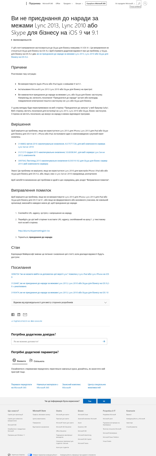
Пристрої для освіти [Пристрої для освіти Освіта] (62, 419)
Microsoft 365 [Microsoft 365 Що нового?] (12, 425)
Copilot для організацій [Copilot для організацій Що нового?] (15, 414)
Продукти (67, 3)
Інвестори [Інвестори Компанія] (129, 423)
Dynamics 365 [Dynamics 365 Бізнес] (82, 427)
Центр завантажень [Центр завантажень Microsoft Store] (39, 419)
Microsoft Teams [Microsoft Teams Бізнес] (83, 443)
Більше (78, 3)
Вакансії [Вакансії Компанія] (129, 414)
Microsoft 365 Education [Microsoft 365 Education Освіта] (63, 427)
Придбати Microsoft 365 (96, 3)
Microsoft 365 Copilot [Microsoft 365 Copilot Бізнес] (84, 439)
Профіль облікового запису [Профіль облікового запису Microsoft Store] (41, 414)
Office (58, 3)
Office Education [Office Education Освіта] (61, 431)
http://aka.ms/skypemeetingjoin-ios (34, 230)
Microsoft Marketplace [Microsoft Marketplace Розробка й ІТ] (110, 433)
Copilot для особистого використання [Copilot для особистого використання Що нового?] (15, 420)
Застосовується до (22, 40)
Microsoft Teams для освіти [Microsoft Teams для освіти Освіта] (65, 423)
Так (89, 401)
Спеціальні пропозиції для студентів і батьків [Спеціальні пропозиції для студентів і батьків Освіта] (64, 442)
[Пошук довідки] (139, 3)
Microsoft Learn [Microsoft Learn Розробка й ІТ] (108, 419)
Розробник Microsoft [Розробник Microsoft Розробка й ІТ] (109, 414)
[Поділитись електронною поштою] (24, 314)
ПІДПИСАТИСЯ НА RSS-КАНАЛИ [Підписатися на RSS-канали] (28, 321)
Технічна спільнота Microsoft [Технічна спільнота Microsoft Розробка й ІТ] (112, 429)
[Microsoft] (16, 3)
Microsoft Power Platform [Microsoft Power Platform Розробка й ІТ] (111, 437)
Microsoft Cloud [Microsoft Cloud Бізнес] (83, 414)
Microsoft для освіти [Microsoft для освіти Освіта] (62, 414)
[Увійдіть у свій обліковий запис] (145, 3)
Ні (104, 401)
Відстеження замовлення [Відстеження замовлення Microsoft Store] (41, 427)
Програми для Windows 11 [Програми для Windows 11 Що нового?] (16, 435)
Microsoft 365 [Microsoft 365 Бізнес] (82, 431)
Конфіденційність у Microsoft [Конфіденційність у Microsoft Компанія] (135, 419)
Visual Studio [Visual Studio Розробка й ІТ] (107, 441)
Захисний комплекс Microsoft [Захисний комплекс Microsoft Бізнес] (87, 419)
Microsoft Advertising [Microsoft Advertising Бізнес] (84, 435)
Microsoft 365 (48, 3)
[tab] (19, 361)
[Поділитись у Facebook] (13, 314)
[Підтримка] (34, 3)
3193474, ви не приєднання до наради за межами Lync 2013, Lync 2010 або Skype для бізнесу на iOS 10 (60, 292)
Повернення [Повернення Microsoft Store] (37, 423)
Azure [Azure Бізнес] (80, 423)
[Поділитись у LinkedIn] (18, 314)
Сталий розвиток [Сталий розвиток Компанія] (131, 427)
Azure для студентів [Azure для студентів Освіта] (62, 447)
